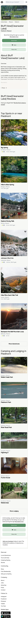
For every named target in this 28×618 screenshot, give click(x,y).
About (2, 580)
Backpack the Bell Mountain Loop (12, 332)
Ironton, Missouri (5, 297)
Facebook (3, 599)
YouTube (3, 606)
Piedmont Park (6, 402)
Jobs (2, 583)
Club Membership (6, 571)
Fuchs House (5, 478)
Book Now (14, 40)
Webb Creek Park (7, 377)
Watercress (5, 503)
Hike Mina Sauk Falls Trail (9, 295)
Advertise (3, 585)
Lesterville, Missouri (5, 260)
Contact (3, 590)
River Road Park (6, 427)
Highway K (4, 452)
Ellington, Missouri (5, 186)
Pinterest (3, 601)
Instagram (3, 596)
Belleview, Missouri (5, 333)
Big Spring (4, 148)
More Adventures (14, 344)
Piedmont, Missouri (6, 31)
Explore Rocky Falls (7, 221)
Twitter (3, 603)
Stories (3, 562)
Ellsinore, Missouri (5, 476)
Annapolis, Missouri (5, 450)
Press (2, 587)
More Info (14, 49)
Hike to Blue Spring (7, 185)
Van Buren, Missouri (5, 149)
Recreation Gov (14, 37)
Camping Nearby (5, 560)
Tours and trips (5, 558)
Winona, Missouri (5, 223)
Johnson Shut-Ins (7, 258)
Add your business (8, 541)
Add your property (6, 574)
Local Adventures (6, 555)
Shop (2, 569)
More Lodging (14, 511)
